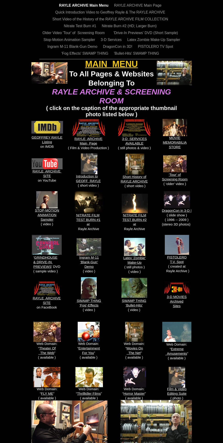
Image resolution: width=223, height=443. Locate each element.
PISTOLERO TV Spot (155, 46)
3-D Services (112, 40)
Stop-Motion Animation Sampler (68, 40)
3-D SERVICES (134, 139)
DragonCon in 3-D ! (177, 210)
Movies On (135, 348)
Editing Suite (176, 393)
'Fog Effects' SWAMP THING (85, 53)
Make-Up (135, 262)
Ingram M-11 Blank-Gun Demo (72, 46)
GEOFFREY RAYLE (47, 137)
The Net (133, 353)
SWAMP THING (89, 301)
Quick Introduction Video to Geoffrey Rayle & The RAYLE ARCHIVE (110, 12)
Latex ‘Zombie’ (134, 258)
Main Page (88, 143)
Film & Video (177, 389)
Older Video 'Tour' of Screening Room (74, 33)
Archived (176, 301)
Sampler (47, 219)
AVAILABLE (134, 143)
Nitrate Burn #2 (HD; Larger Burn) (129, 26)
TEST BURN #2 (134, 220)
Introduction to (87, 176)
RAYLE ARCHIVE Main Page (138, 5)
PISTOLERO (177, 257)
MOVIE (174, 138)
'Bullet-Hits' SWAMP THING (136, 53)
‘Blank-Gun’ (89, 262)
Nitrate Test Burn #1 (80, 26)
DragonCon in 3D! (118, 46)
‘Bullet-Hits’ (134, 305)
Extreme (177, 349)
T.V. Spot (177, 262)
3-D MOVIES (177, 297)
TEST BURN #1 (88, 220)
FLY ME (47, 393)
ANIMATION (47, 215)
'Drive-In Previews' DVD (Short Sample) (144, 33)
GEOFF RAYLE (88, 181)
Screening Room (175, 179)
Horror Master (134, 393)
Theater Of (47, 348)
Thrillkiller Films (89, 393)
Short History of (134, 177)
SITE (46, 303)
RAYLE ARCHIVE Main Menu (84, 5)
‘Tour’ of (175, 175)
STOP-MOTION (47, 210)
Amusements (176, 353)
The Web (46, 353)
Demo (89, 266)
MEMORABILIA (175, 142)
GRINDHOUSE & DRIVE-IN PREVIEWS (45, 261)
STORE (175, 147)
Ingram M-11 (89, 257)
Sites (176, 306)
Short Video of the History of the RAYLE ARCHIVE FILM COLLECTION (110, 19)
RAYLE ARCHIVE (88, 139)
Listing (47, 142)
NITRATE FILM (134, 215)
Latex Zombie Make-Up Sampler (153, 40)
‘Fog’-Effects (88, 305)
